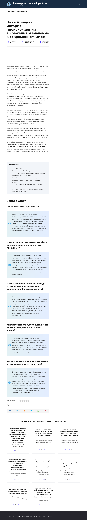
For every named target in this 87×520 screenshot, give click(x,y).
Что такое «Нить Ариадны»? (24, 171)
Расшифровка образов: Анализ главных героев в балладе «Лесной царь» (17, 490)
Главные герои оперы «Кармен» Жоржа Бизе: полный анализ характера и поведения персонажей (43, 463)
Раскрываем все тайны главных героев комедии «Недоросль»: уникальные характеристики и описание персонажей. (17, 463)
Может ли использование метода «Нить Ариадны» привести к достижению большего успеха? (26, 180)
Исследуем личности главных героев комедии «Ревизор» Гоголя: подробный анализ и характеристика (69, 463)
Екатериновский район (30, 3)
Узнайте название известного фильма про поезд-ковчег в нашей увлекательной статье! (69, 432)
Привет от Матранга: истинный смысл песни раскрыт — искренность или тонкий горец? (43, 432)
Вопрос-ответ (17, 168)
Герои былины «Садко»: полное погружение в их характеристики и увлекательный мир (43, 490)
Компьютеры (22, 11)
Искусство (11, 11)
